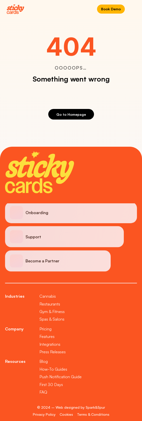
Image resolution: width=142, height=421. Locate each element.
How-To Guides (53, 369)
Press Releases (52, 351)
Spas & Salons (51, 319)
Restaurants (49, 304)
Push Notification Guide (60, 376)
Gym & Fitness (52, 311)
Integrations (49, 344)
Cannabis (47, 296)
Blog (43, 361)
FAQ (43, 392)
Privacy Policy (44, 414)
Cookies (66, 414)
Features (47, 336)
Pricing (45, 328)
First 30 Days (51, 384)
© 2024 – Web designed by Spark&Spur (71, 407)
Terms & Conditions (93, 414)
